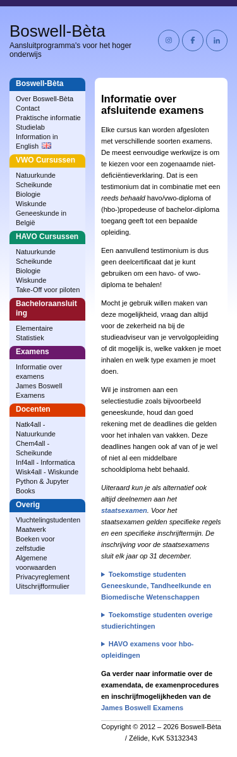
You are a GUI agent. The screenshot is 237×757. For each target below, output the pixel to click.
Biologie (28, 194)
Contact (28, 108)
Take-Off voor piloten (48, 289)
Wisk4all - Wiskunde (47, 472)
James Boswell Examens (142, 707)
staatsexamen (124, 510)
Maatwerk (31, 529)
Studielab (30, 127)
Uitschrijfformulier (43, 586)
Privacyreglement (43, 577)
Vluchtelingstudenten (48, 520)
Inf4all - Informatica (45, 462)
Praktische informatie (48, 117)
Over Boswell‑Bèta (44, 98)
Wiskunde (31, 203)
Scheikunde (34, 184)
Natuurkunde (36, 175)
